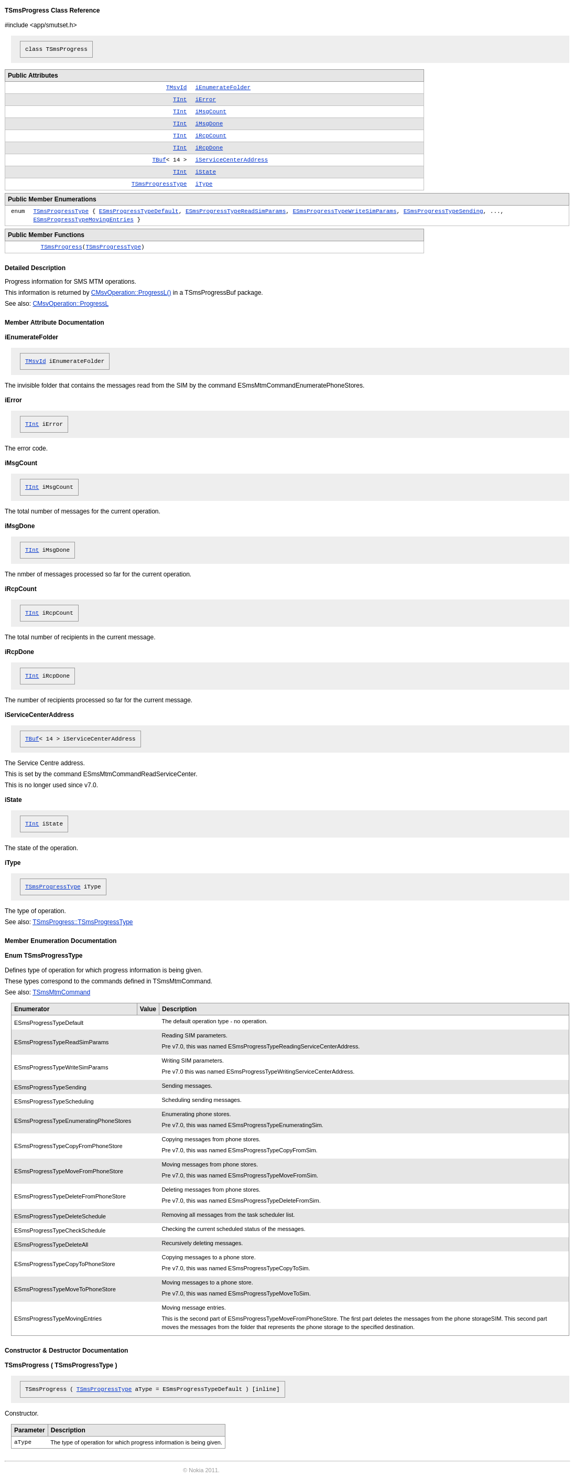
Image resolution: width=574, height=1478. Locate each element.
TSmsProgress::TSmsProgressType (83, 922)
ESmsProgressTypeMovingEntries (83, 220)
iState (205, 172)
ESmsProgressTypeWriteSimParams (345, 211)
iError (205, 100)
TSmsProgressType (159, 184)
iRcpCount (210, 136)
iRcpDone (209, 148)
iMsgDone (209, 124)
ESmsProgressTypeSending (443, 211)
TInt (180, 100)
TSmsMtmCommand (61, 992)
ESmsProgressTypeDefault (139, 211)
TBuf (159, 160)
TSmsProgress (61, 247)
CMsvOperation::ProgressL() (131, 292)
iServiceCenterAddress (231, 160)
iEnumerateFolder (223, 87)
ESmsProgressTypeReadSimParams (236, 211)
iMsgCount (210, 112)
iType (203, 184)
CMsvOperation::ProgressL (71, 303)
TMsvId (176, 87)
